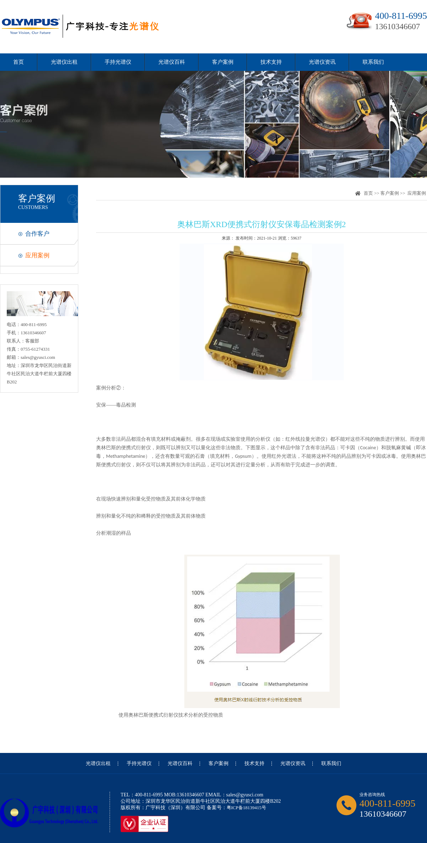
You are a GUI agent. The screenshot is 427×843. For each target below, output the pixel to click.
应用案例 (37, 255)
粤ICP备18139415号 (246, 807)
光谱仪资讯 (322, 62)
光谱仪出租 (64, 62)
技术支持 (271, 62)
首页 (18, 62)
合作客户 (37, 233)
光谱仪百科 (171, 62)
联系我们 (373, 62)
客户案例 (222, 62)
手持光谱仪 (118, 62)
